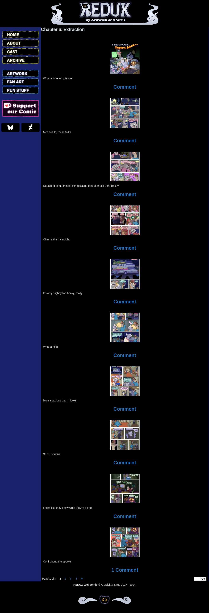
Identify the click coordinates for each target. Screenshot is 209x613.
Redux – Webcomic (105, 13)
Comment (124, 87)
